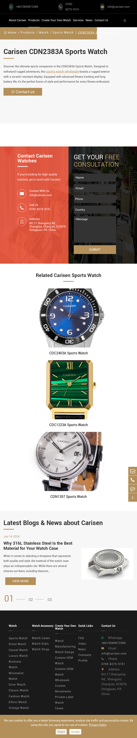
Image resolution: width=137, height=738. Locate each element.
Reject (61, 731)
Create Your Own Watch (56, 20)
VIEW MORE (20, 581)
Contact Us (101, 20)
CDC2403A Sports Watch (68, 353)
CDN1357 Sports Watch (68, 497)
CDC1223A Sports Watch (68, 425)
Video (82, 643)
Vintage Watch (19, 708)
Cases (59, 708)
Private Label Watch (64, 699)
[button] (15, 599)
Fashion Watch (19, 696)
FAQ (81, 638)
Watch (44, 32)
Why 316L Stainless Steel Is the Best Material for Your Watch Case (37, 546)
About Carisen (17, 20)
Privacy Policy (97, 725)
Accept (75, 731)
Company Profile (84, 657)
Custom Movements (63, 688)
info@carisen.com (118, 6)
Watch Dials (40, 643)
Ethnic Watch (18, 702)
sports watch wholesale (62, 71)
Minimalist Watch (16, 676)
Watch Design (64, 652)
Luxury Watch (18, 655)
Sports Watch (63, 32)
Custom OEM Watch (64, 660)
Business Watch (15, 664)
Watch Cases (41, 638)
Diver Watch (17, 684)
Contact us (23, 92)
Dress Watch (17, 644)
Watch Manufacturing (65, 643)
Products (33, 20)
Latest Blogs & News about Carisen (53, 523)
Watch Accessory (42, 626)
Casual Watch (18, 650)
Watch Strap (40, 649)
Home (12, 32)
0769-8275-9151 (72, 6)
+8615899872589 (27, 6)
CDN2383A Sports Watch (97, 32)
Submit (95, 249)
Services (78, 20)
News (89, 20)
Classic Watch (18, 690)
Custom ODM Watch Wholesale (64, 674)
